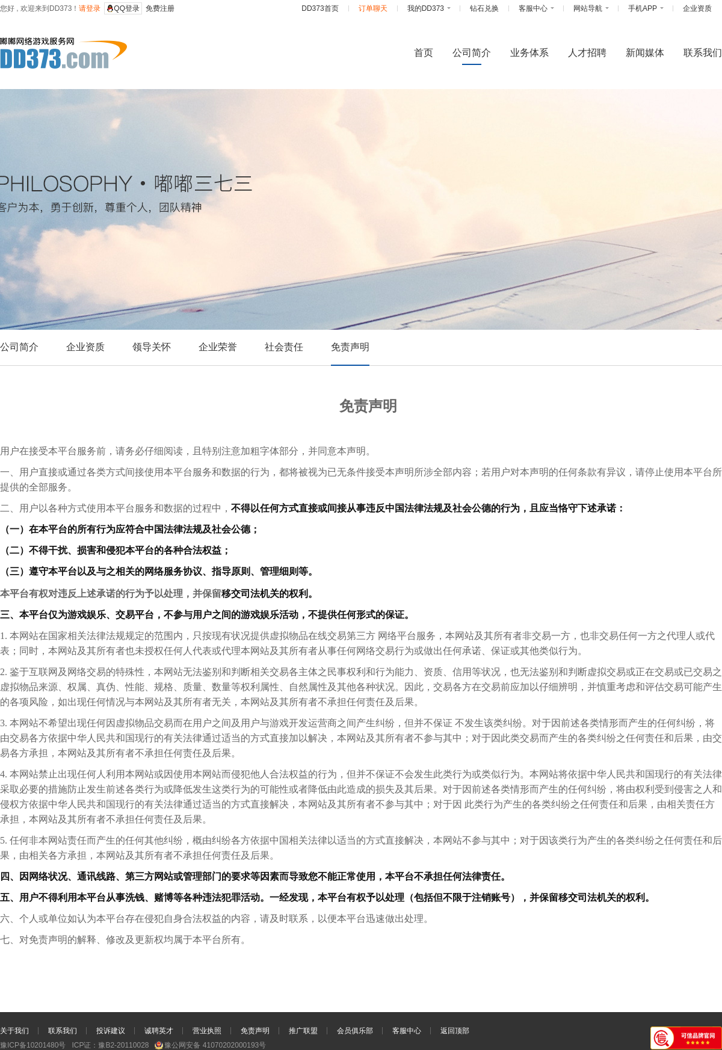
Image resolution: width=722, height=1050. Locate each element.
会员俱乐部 (355, 1031)
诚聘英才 (158, 1031)
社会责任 (284, 347)
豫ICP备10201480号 (33, 1045)
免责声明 (350, 347)
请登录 (89, 8)
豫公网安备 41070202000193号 (210, 1045)
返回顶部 (454, 1031)
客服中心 (406, 1031)
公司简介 (19, 347)
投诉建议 (110, 1031)
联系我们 (62, 1031)
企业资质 (85, 347)
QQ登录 (123, 8)
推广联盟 (303, 1031)
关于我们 (14, 1031)
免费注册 (160, 8)
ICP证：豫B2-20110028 (110, 1045)
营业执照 (207, 1031)
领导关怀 (151, 347)
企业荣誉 (218, 347)
